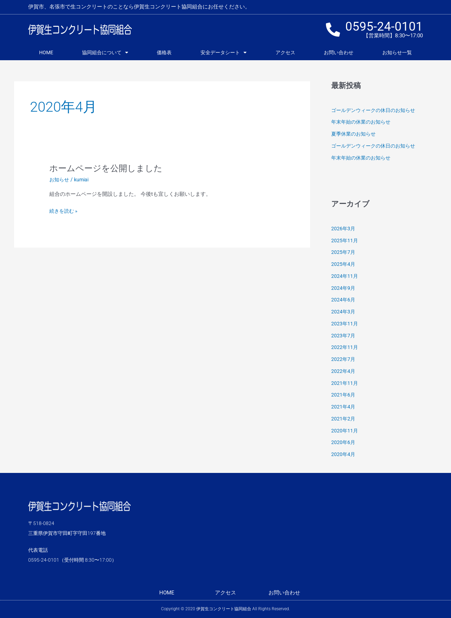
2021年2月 (343, 419)
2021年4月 (343, 407)
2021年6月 (343, 395)
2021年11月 (345, 383)
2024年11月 (345, 276)
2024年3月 (343, 311)
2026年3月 (343, 228)
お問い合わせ (338, 52)
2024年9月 (343, 288)
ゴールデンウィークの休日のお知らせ (376, 110)
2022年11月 (345, 347)
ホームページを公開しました (110, 168)
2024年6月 (343, 299)
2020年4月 (343, 454)
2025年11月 (345, 240)
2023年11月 (345, 323)
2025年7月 (343, 252)
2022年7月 (343, 359)
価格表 (164, 52)
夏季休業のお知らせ (355, 134)
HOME (46, 52)
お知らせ (59, 179)
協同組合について (105, 52)
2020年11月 (345, 430)
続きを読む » (64, 211)
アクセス (285, 52)
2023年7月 (343, 335)
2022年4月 (343, 371)
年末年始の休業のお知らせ (363, 122)
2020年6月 (343, 442)
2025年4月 (343, 264)
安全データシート (223, 52)
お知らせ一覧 (397, 52)
